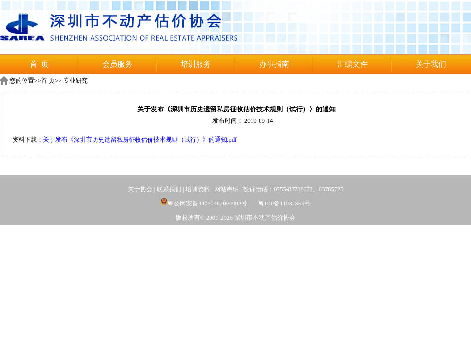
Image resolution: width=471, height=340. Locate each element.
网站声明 (226, 189)
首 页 (39, 64)
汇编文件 (352, 64)
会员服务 (117, 64)
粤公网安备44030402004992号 (203, 203)
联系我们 (169, 189)
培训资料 (197, 189)
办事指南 (274, 64)
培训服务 (196, 64)
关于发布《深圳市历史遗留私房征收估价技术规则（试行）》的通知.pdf (140, 139)
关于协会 (140, 189)
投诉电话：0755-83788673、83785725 (293, 189)
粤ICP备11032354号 (284, 203)
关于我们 (431, 64)
